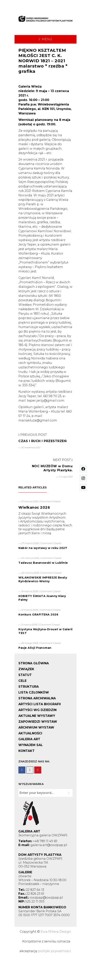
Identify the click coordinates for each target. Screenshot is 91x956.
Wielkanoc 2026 (34, 507)
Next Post (63, 460)
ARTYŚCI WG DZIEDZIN (37, 710)
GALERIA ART (29, 739)
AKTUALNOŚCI (30, 733)
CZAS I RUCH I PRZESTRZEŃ (42, 441)
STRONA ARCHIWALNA (37, 698)
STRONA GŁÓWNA (33, 663)
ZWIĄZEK (26, 669)
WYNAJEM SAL (30, 745)
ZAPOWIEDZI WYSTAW (37, 721)
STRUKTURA (28, 686)
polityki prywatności (54, 951)
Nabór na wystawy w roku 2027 (42, 548)
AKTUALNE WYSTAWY (36, 716)
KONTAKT (26, 751)
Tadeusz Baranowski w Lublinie (43, 562)
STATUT (25, 675)
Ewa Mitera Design (56, 931)
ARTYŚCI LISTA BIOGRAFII (39, 704)
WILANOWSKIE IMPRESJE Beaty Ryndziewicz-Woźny (42, 579)
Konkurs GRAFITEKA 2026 (38, 614)
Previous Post (32, 435)
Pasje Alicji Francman (35, 648)
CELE (22, 681)
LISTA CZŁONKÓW (33, 692)
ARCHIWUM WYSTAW (36, 727)
